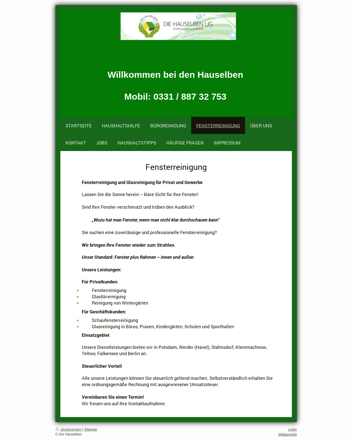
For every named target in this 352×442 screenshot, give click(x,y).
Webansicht (287, 434)
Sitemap (90, 429)
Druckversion (68, 429)
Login (292, 429)
